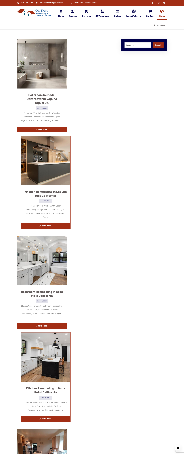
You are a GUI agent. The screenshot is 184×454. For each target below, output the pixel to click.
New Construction (27, 414)
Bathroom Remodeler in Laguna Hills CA (116, 420)
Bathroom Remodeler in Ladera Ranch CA (117, 408)
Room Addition (26, 410)
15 (87, 345)
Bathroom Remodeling (65, 406)
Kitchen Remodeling (28, 406)
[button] (153, 3)
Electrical (23, 417)
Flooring (59, 414)
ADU (57, 410)
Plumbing (59, 417)
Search (158, 45)
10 (73, 345)
